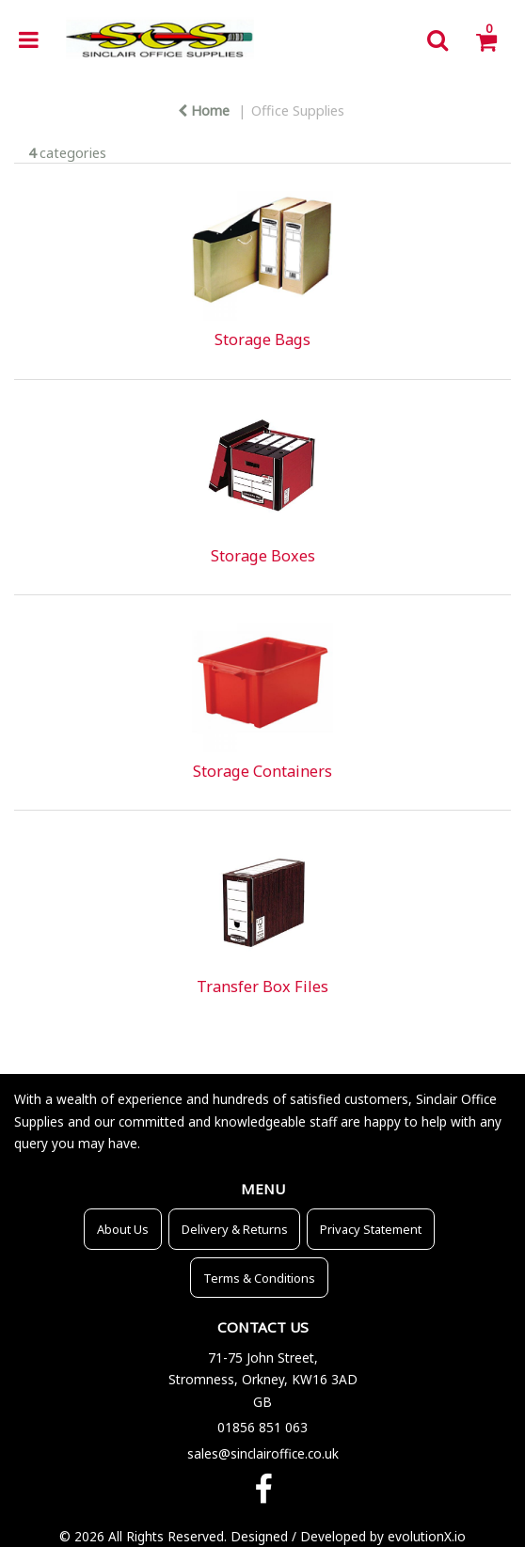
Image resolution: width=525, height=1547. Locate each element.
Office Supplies (297, 110)
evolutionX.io (427, 1536)
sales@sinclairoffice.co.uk (263, 1453)
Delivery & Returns (235, 1229)
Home (204, 110)
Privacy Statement (371, 1229)
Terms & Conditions (259, 1278)
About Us (123, 1229)
